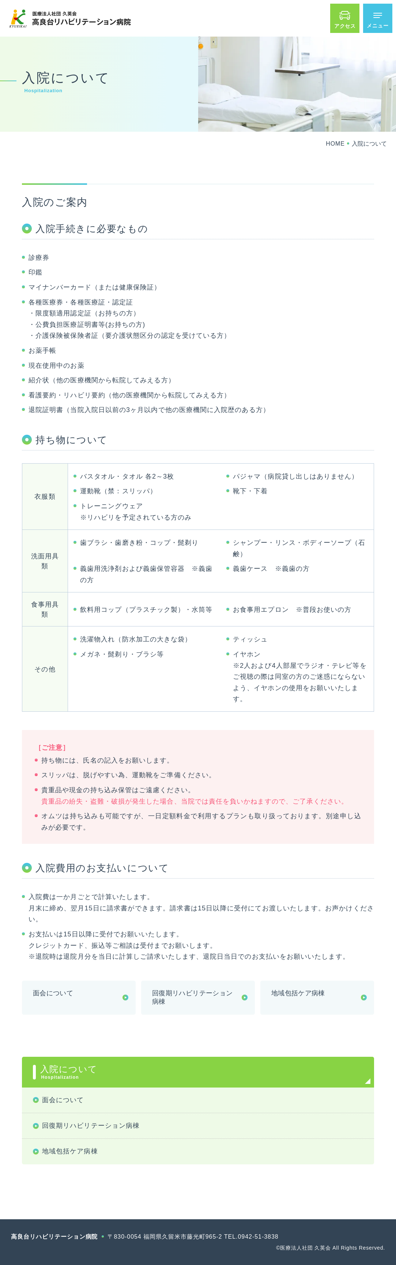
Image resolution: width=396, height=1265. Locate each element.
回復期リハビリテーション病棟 (192, 997)
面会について (53, 993)
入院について (201, 1072)
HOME (335, 144)
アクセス (345, 26)
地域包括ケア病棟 (298, 993)
